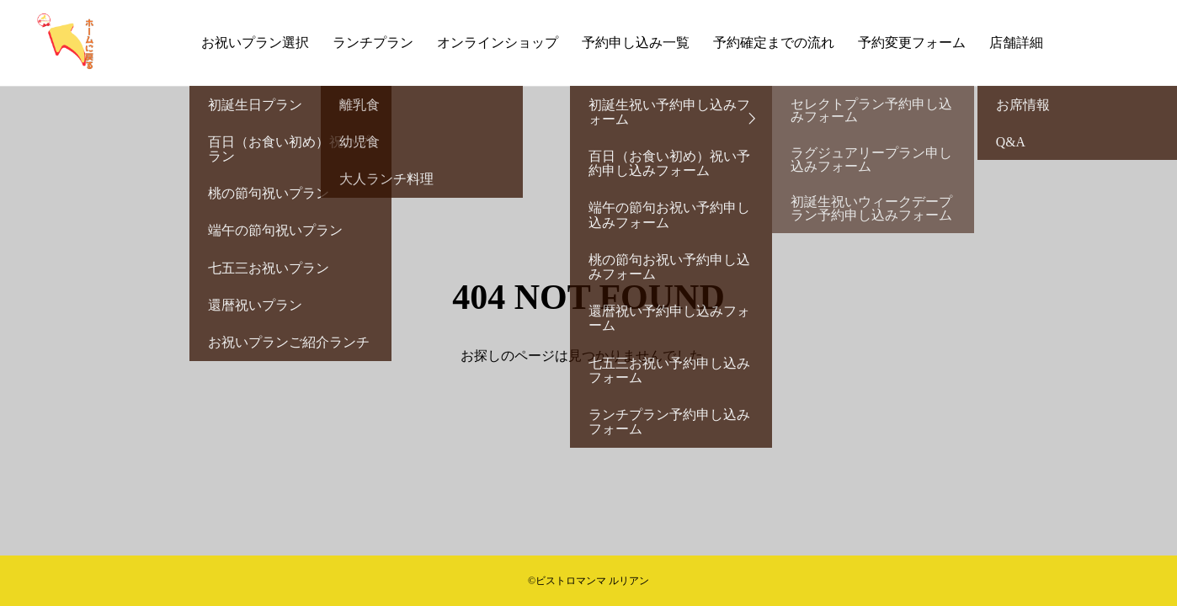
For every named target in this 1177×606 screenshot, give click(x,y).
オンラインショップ (497, 42)
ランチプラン (373, 42)
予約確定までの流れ (773, 42)
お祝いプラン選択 (255, 42)
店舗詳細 (1016, 42)
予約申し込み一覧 (636, 42)
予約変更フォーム (912, 42)
